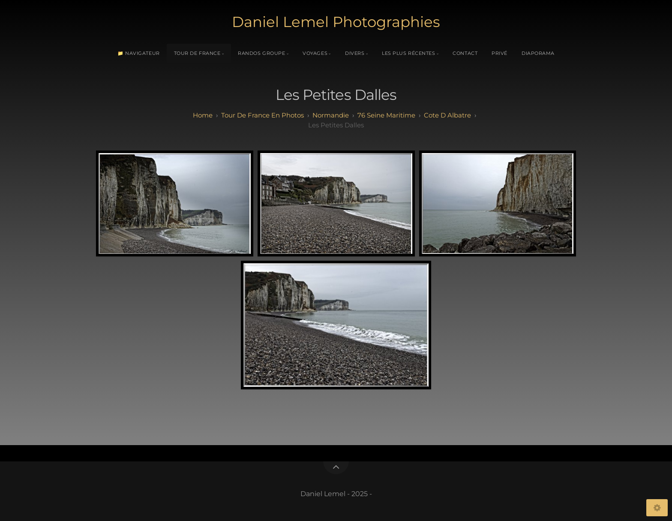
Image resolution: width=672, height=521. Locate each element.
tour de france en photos (262, 115)
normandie (330, 115)
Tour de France (197, 53)
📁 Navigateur (138, 53)
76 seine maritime (386, 115)
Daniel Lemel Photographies (336, 22)
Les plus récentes (408, 53)
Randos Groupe (261, 53)
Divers (354, 53)
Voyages (315, 53)
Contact (465, 53)
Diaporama (538, 53)
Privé (499, 53)
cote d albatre (447, 115)
